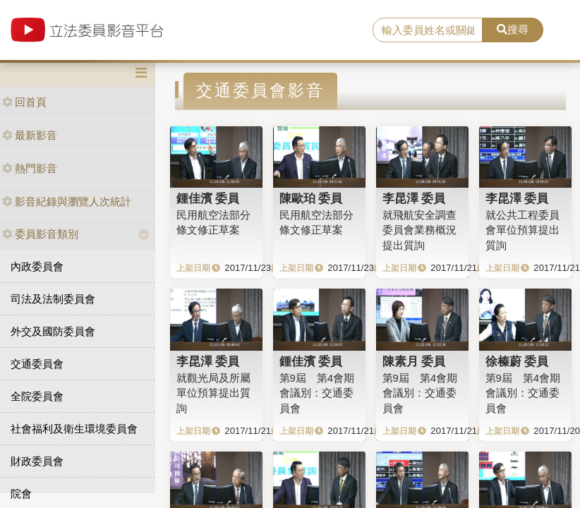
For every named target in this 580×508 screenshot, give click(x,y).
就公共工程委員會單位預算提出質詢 (522, 230)
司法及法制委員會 (53, 299)
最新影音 (29, 135)
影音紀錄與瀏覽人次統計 (66, 201)
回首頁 (24, 102)
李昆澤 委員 (414, 198)
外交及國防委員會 (53, 331)
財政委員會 (37, 461)
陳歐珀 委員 (311, 198)
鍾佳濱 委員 (208, 198)
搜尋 (512, 29)
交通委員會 (37, 364)
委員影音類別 (40, 234)
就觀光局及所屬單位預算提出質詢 (213, 393)
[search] (428, 30)
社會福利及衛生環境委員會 (74, 429)
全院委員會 (37, 396)
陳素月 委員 (414, 361)
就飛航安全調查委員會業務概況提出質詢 (419, 230)
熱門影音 (29, 168)
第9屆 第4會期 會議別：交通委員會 (317, 393)
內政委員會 (37, 266)
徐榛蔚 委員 (517, 361)
